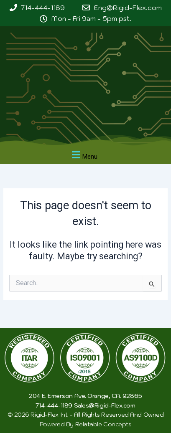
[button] (83, 155)
